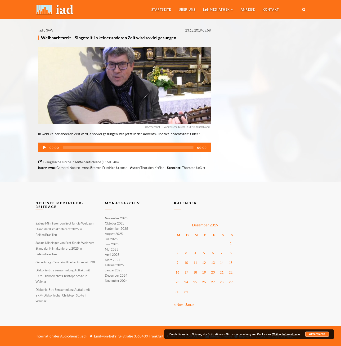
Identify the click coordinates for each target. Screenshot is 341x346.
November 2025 (116, 218)
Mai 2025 (111, 249)
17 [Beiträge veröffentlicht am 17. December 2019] (186, 272)
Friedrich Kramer (114, 168)
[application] (124, 147)
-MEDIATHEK (216, 9)
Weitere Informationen (286, 334)
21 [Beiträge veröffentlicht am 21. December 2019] (222, 272)
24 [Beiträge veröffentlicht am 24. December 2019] (186, 282)
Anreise (248, 9)
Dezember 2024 (116, 275)
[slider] (128, 147)
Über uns (187, 9)
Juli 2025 (111, 239)
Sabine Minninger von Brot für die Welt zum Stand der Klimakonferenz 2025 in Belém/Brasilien (65, 229)
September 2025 (116, 228)
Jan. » (189, 304)
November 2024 (116, 280)
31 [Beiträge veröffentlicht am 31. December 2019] (186, 292)
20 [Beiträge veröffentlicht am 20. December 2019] (213, 272)
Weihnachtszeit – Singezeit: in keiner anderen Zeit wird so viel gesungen (108, 37)
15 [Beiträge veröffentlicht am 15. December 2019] (231, 263)
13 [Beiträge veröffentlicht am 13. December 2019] (213, 263)
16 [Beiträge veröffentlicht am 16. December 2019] (177, 272)
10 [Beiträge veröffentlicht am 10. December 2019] (186, 263)
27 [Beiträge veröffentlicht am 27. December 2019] (213, 282)
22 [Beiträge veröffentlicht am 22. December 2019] (231, 272)
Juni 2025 (112, 244)
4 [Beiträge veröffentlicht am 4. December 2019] (195, 253)
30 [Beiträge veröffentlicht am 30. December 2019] (177, 292)
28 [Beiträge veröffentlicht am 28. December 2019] (222, 282)
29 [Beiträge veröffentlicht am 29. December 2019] (231, 282)
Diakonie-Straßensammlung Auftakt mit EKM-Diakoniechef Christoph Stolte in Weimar (63, 275)
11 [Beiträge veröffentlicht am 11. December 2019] (195, 263)
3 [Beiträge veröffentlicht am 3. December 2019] (186, 253)
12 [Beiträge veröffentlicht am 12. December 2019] (204, 263)
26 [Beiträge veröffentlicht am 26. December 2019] (204, 282)
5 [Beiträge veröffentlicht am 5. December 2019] (204, 253)
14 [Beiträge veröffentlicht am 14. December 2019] (222, 263)
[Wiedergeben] (44, 147)
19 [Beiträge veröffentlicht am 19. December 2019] (204, 272)
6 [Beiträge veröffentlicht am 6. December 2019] (213, 253)
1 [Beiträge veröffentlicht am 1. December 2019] (231, 243)
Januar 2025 (113, 270)
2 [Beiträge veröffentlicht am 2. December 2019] (177, 253)
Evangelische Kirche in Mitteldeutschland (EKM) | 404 (78, 162)
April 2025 (112, 254)
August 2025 (114, 234)
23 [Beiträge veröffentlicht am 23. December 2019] (177, 282)
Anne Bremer (91, 168)
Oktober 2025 (115, 223)
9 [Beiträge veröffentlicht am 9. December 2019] (177, 263)
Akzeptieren (317, 334)
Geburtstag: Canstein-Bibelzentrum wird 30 (65, 262)
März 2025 (112, 260)
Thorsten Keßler (152, 168)
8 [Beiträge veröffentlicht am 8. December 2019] (231, 253)
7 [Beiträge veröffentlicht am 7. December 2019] (222, 253)
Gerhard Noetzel (68, 168)
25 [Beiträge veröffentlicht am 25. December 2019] (195, 282)
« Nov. (178, 304)
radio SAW (45, 30)
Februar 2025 (114, 265)
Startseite (161, 9)
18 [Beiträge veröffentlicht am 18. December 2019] (195, 272)
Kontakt (271, 9)
